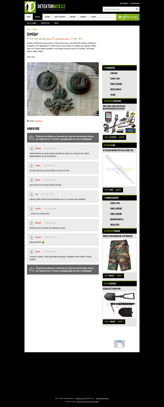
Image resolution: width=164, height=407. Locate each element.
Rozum (37, 251)
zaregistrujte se (67, 139)
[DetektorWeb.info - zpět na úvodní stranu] (46, 7)
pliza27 (37, 180)
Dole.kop (49, 39)
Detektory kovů (80, 398)
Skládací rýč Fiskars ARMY (112, 288)
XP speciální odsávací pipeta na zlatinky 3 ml (118, 150)
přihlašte (87, 139)
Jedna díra (113, 73)
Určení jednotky (115, 89)
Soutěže (73, 17)
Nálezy (37, 17)
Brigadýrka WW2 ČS (116, 219)
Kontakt (83, 17)
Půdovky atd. (45, 23)
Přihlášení (124, 3)
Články (47, 17)
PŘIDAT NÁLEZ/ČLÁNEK (127, 17)
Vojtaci (37, 165)
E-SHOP (93, 17)
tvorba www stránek (92, 402)
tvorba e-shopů (81, 402)
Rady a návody (60, 17)
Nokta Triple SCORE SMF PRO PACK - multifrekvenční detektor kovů (114, 107)
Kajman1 (38, 237)
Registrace (135, 3)
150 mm (112, 95)
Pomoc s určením (116, 84)
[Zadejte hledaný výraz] (121, 9)
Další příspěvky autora (62, 39)
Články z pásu (115, 78)
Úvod (28, 17)
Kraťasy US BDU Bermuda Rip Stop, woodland (117, 236)
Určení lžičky (114, 225)
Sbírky (56, 23)
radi (36, 194)
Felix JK (37, 208)
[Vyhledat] (137, 9)
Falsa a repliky (31, 23)
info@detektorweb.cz (102, 398)
